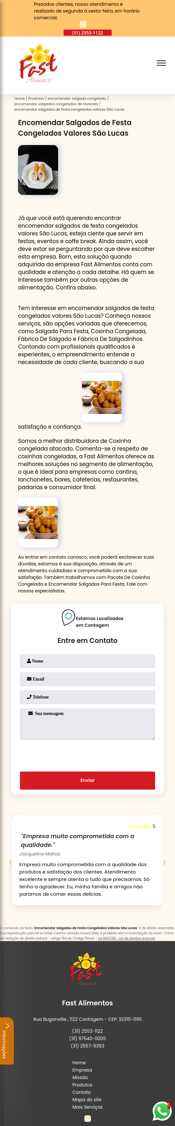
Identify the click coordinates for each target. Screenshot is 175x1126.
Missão (80, 1077)
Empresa (82, 1070)
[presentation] (87, 754)
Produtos (82, 1085)
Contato (81, 1092)
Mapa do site (86, 1099)
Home (79, 1062)
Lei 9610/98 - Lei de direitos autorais (126, 938)
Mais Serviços (87, 1107)
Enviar (87, 780)
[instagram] (83, 25)
